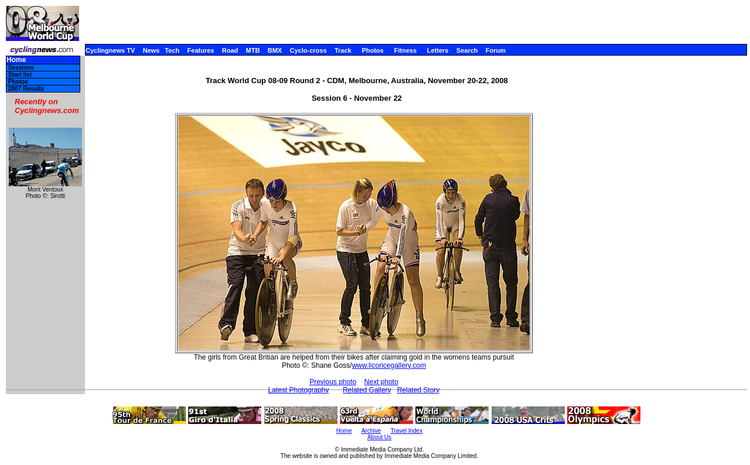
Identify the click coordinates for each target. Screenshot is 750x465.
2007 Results (26, 89)
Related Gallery (367, 390)
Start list (20, 74)
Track (343, 50)
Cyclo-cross (308, 50)
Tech (172, 50)
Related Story (418, 390)
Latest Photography (298, 390)
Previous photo (332, 382)
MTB (253, 50)
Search (467, 50)
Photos (372, 50)
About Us (379, 437)
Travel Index (407, 431)
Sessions (21, 67)
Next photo (381, 382)
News (151, 50)
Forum (496, 50)
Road (230, 50)
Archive (371, 431)
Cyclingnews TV (110, 50)
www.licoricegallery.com (388, 365)
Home (16, 60)
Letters (438, 50)
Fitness (405, 50)
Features (201, 50)
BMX (275, 50)
